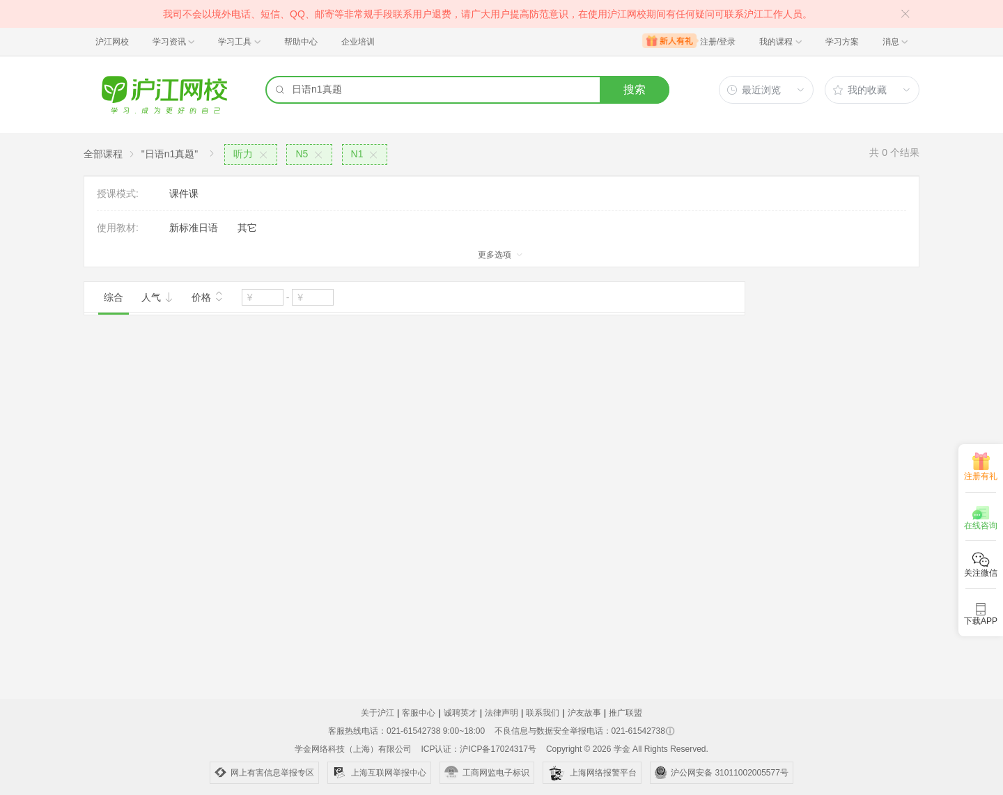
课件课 (184, 193)
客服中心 (418, 713)
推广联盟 (625, 713)
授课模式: (118, 193)
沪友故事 (584, 713)
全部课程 (103, 153)
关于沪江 (377, 713)
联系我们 (542, 713)
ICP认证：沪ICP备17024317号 (478, 749)
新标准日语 (193, 227)
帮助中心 (301, 42)
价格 (208, 296)
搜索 (634, 89)
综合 (113, 297)
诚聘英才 (460, 713)
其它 (247, 227)
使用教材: (118, 227)
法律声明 (501, 713)
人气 (157, 297)
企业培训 (358, 42)
